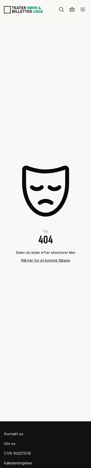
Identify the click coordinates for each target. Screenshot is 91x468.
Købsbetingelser (18, 463)
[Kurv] (72, 9)
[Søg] (61, 9)
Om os (10, 443)
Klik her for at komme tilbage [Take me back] (45, 260)
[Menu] (82, 9)
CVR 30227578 (17, 453)
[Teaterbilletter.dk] (23, 9)
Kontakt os (13, 434)
